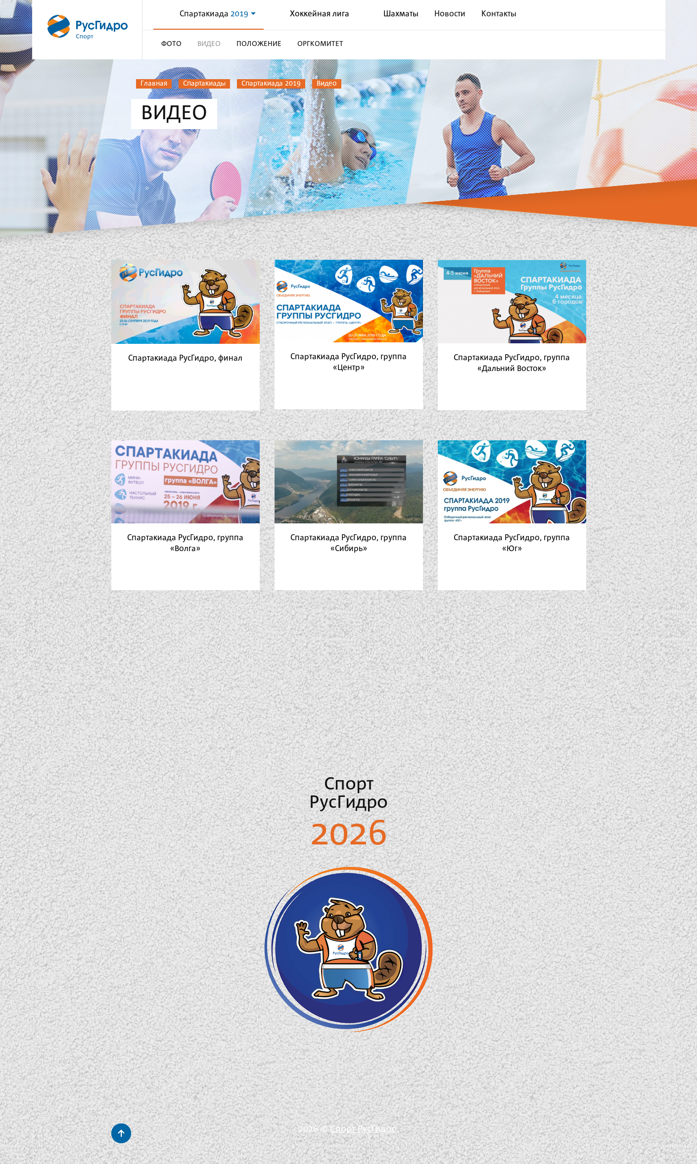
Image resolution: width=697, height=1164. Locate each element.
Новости (449, 14)
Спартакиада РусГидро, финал (185, 358)
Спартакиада (218, 14)
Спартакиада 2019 (271, 83)
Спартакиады (204, 83)
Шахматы (400, 14)
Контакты (498, 14)
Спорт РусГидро (363, 1129)
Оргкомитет (320, 44)
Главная (153, 83)
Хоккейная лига (319, 14)
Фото (171, 44)
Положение (258, 44)
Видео (327, 83)
